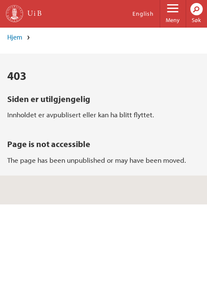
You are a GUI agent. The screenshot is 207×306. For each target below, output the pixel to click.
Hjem (14, 37)
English (143, 13)
